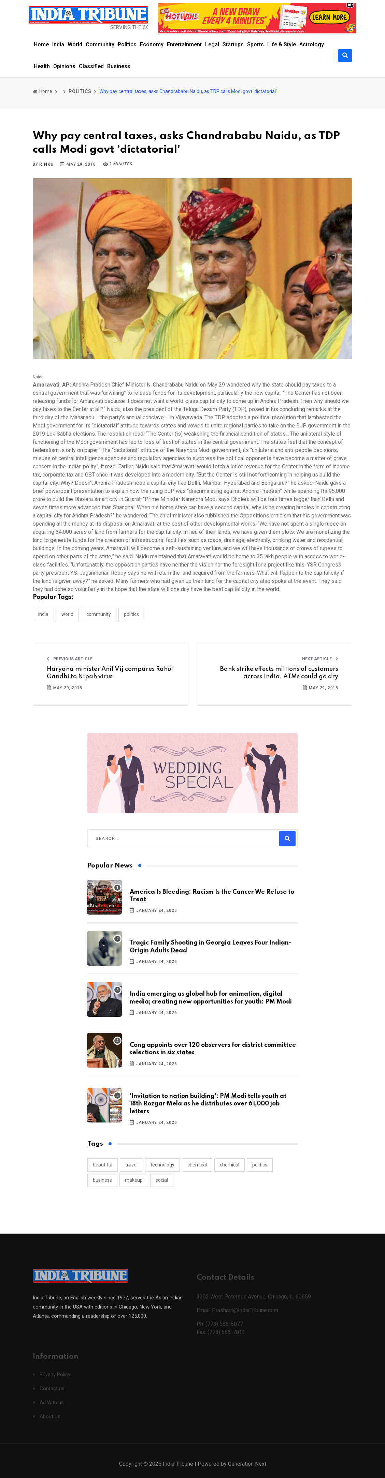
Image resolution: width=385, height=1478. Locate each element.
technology (162, 1164)
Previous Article (69, 659)
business (102, 1180)
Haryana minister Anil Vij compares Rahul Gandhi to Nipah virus (110, 673)
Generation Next (247, 1470)
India (58, 44)
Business (118, 66)
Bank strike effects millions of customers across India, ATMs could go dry (279, 673)
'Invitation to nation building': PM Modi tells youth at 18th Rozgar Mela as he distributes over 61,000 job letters (208, 1104)
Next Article (320, 659)
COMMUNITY (98, 614)
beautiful (102, 1164)
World (75, 44)
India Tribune (178, 1470)
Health (42, 66)
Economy (151, 44)
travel (131, 1164)
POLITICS (80, 91)
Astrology (311, 44)
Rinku (46, 164)
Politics (127, 44)
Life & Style (281, 44)
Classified (91, 66)
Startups (233, 44)
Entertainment (184, 44)
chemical (197, 1164)
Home (41, 44)
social (162, 1180)
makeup (134, 1180)
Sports (255, 44)
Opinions (64, 66)
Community (100, 44)
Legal (212, 44)
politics (259, 1164)
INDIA (43, 614)
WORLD (67, 614)
